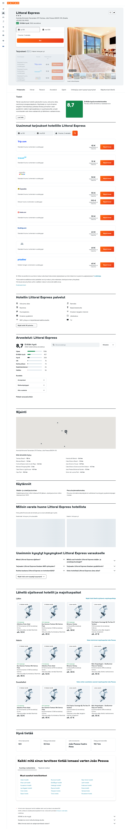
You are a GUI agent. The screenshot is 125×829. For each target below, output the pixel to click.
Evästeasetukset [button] (21, 285)
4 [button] (35, 53)
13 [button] (45, 57)
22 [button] (54, 62)
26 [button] (40, 67)
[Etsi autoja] (3, 17)
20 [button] (45, 62)
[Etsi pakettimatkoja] (3, 21)
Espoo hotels (24, 793)
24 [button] (31, 67)
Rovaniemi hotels (87, 793)
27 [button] (45, 67)
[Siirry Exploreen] (3, 27)
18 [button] (36, 62)
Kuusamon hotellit (26, 785)
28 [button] (50, 67)
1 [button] (54, 48)
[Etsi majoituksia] (3, 13)
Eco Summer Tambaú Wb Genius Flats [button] (52, 625)
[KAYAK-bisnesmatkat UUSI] (3, 35)
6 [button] (45, 53)
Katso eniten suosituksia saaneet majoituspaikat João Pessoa (96, 682)
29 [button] (54, 67)
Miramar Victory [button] (72, 624)
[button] (3, 3)
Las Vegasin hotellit (26, 788)
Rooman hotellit (56, 780)
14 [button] (50, 57)
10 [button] (31, 57)
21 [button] (50, 62)
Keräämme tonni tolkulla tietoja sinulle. (67, 820)
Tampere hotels (55, 791)
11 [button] (35, 57)
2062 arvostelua (35, 23)
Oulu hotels (24, 791)
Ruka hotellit (85, 788)
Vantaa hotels (86, 791)
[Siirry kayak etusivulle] (13, 3)
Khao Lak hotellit (25, 783)
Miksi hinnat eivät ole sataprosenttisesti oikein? (67, 823)
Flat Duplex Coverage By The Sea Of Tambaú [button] (103, 623)
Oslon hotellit (25, 780)
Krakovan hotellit (87, 785)
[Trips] (3, 41)
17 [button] (31, 62)
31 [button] (31, 71)
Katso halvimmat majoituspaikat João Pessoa (101, 640)
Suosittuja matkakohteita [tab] (27, 768)
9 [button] (59, 53)
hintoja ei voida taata (61, 810)
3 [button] (31, 53)
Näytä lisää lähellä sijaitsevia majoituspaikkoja (101, 598)
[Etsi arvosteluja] (77, 344)
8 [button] (54, 53)
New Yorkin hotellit (87, 780)
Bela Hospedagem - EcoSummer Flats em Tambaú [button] (102, 665)
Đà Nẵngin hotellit (56, 783)
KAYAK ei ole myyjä (67, 816)
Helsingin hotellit (56, 785)
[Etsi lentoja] (3, 9)
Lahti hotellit (85, 783)
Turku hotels (54, 793)
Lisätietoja (97, 276)
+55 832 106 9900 (22, 20)
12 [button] (40, 57)
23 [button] (59, 62)
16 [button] (59, 57)
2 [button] (59, 48)
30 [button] (59, 67)
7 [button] (65, 53)
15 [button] (54, 57)
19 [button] (40, 62)
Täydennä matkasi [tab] (44, 768)
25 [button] (36, 67)
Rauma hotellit (55, 788)
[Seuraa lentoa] (3, 31)
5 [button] (40, 53)
